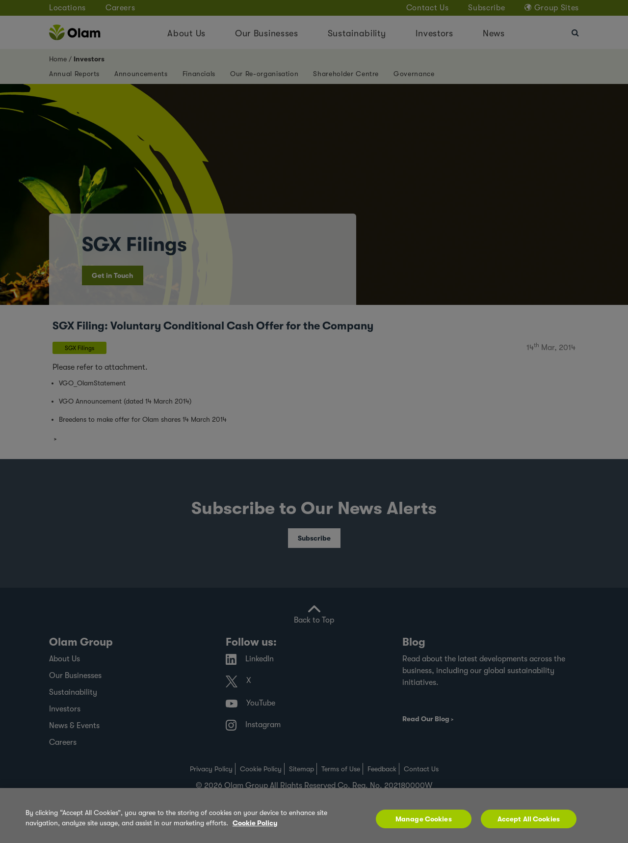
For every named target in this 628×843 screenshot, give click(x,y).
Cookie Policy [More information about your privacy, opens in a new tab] (255, 823)
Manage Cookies (423, 819)
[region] (314, 815)
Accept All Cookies (528, 819)
